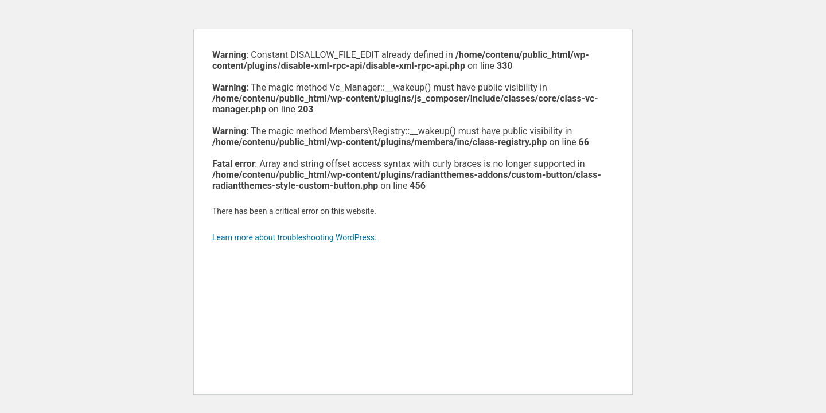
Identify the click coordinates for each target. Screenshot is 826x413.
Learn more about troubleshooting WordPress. (294, 237)
